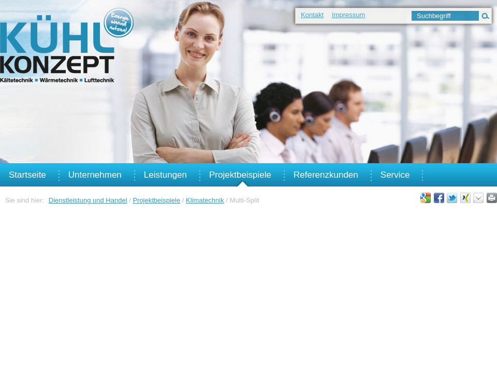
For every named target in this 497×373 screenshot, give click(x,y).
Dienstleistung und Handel (88, 200)
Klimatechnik (205, 200)
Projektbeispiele (156, 200)
